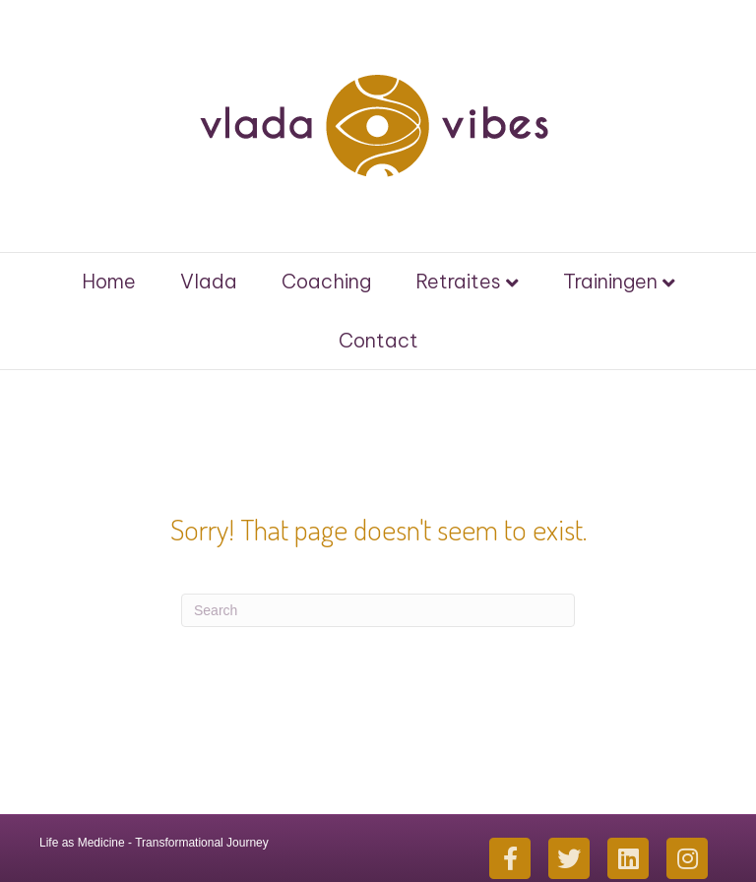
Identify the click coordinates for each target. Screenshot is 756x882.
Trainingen (610, 281)
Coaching (326, 281)
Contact (378, 340)
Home (109, 281)
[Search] (378, 610)
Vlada (208, 281)
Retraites (458, 281)
